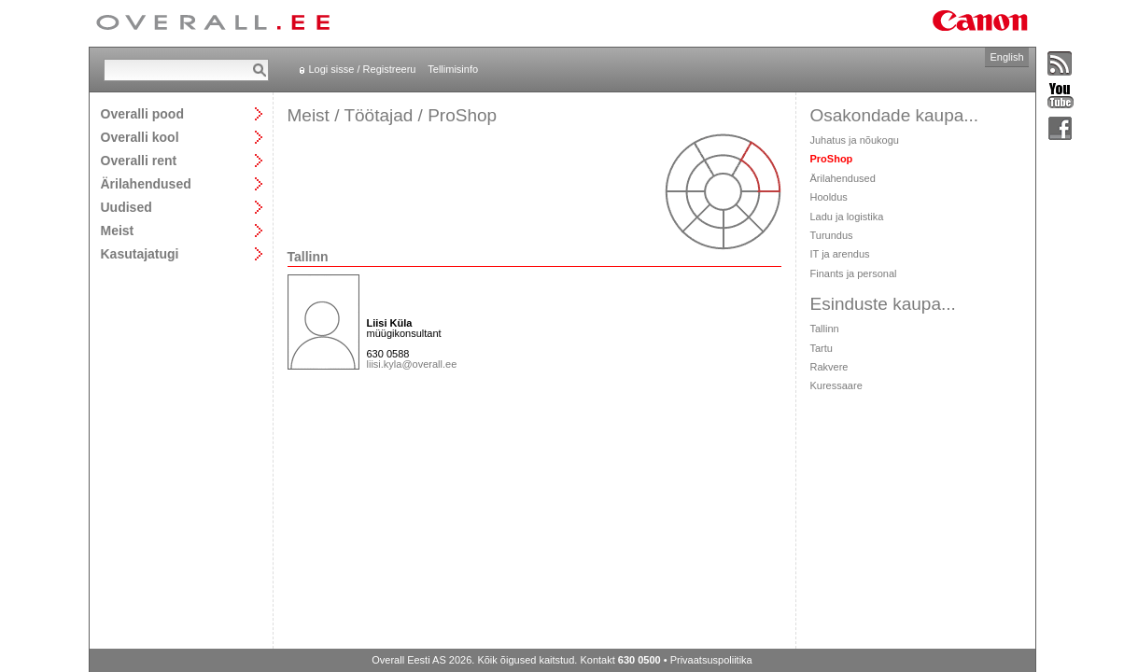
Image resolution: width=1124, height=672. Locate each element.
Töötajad (378, 115)
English (1006, 57)
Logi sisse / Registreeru (362, 69)
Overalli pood (142, 113)
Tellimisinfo (453, 69)
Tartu (821, 348)
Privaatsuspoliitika (711, 659)
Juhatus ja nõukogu (854, 140)
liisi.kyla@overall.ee (412, 364)
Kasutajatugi (140, 253)
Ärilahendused (146, 183)
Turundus (831, 235)
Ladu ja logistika (847, 216)
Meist (117, 230)
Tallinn (824, 328)
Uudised (126, 207)
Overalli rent (139, 160)
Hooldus (829, 197)
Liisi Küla (390, 323)
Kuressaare (836, 385)
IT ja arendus (840, 253)
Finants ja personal (853, 273)
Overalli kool (140, 137)
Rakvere (829, 366)
